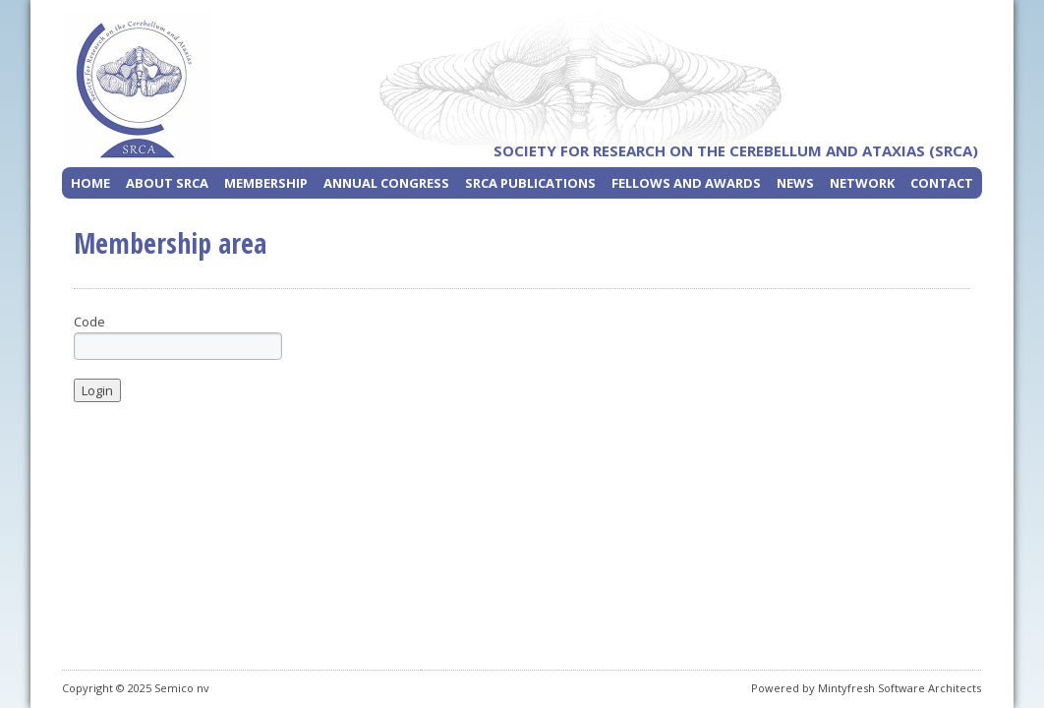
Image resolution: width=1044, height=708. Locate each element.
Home (90, 183)
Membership (266, 183)
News (795, 183)
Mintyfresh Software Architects (899, 687)
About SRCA (167, 183)
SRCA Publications (530, 183)
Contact (941, 183)
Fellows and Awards (686, 183)
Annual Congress (386, 183)
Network (862, 183)
